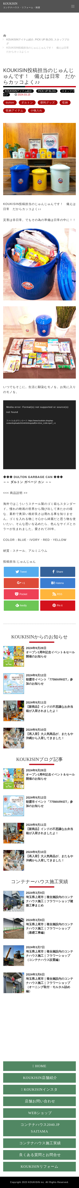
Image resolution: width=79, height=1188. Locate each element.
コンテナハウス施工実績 (40, 1143)
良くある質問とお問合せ (40, 1155)
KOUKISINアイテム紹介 (18, 91)
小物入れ (36, 110)
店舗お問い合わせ (40, 1101)
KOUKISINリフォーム (39, 1167)
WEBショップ (40, 1113)
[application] (39, 434)
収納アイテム (14, 110)
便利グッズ (47, 102)
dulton (10, 102)
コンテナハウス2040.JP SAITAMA (40, 1128)
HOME (40, 1066)
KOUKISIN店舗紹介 (40, 1078)
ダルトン (27, 102)
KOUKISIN (10, 3)
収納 (65, 102)
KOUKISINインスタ (39, 1089)
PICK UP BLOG (47, 91)
